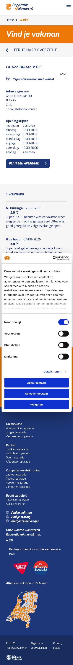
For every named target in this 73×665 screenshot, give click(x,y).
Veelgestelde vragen (24, 521)
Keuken (11, 445)
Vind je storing (20, 517)
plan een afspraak (24, 163)
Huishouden (14, 424)
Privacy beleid (57, 646)
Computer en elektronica (23, 470)
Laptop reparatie (16, 474)
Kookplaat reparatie (18, 453)
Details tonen (52, 371)
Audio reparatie (15, 504)
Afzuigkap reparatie (18, 461)
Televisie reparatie (17, 500)
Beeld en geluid (16, 496)
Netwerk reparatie (17, 483)
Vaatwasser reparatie (19, 436)
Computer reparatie (18, 487)
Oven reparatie (15, 457)
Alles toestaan (36, 382)
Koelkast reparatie (17, 449)
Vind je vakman (21, 513)
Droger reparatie (16, 432)
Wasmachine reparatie (20, 428)
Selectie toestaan (36, 393)
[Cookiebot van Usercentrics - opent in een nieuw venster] (52, 258)
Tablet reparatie (16, 479)
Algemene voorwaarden (39, 646)
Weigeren (36, 404)
